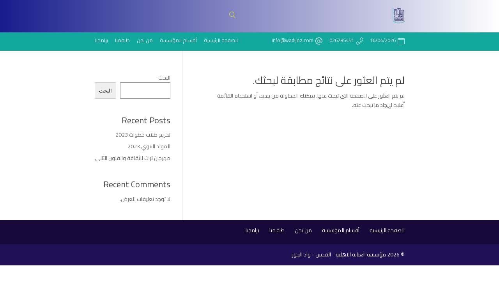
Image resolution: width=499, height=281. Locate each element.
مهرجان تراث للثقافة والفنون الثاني (132, 158)
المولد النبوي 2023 (148, 146)
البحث (164, 78)
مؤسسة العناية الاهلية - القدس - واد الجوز (339, 254)
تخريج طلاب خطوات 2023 (142, 135)
